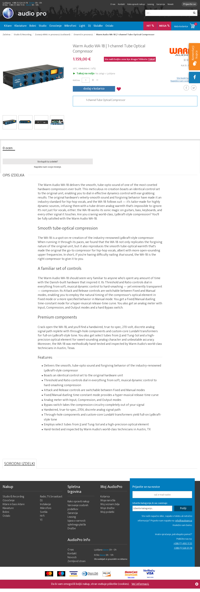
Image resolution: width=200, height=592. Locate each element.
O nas (111, 4)
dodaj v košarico (94, 88)
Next (63, 77)
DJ (89, 25)
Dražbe (72, 529)
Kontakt (119, 4)
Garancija (159, 4)
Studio (42, 25)
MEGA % (164, 25)
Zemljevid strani (76, 562)
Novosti (169, 4)
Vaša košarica (185, 25)
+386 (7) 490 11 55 (183, 544)
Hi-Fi (42, 516)
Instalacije (45, 505)
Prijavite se (188, 4)
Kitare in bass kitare (14, 505)
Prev (4, 77)
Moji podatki (107, 512)
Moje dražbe (107, 509)
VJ (41, 520)
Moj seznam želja (109, 505)
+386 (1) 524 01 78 (183, 549)
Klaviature (20, 25)
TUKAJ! (151, 60)
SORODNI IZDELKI (19, 464)
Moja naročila (107, 501)
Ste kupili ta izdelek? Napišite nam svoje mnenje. (184, 80)
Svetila (43, 512)
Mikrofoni (70, 25)
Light (82, 25)
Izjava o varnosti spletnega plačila (77, 523)
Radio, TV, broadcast (51, 497)
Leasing (149, 4)
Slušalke (98, 25)
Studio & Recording (13, 497)
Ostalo (109, 25)
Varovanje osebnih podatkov (78, 508)
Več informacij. (140, 584)
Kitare (8, 25)
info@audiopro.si (183, 521)
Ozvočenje (55, 25)
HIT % (150, 25)
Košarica (105, 497)
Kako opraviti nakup (134, 4)
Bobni (32, 25)
